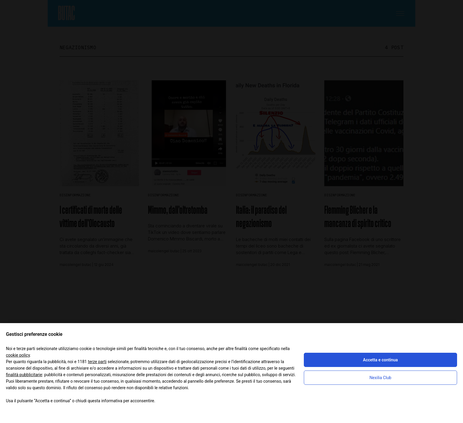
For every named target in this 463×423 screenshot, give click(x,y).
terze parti (97, 361)
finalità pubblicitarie (24, 374)
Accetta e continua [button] (380, 359)
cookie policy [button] (18, 355)
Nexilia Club (380, 377)
